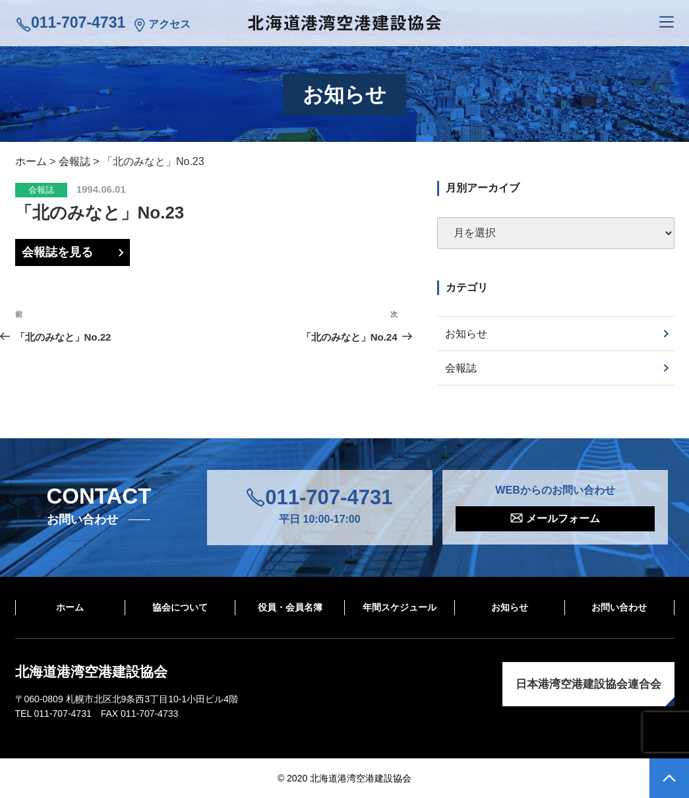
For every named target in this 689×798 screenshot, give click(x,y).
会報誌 (41, 190)
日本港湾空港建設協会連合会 (588, 684)
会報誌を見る (57, 252)
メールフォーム (563, 518)
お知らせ (466, 333)
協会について (180, 607)
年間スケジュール (399, 607)
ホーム (70, 607)
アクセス (169, 24)
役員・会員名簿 (290, 607)
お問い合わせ (619, 607)
